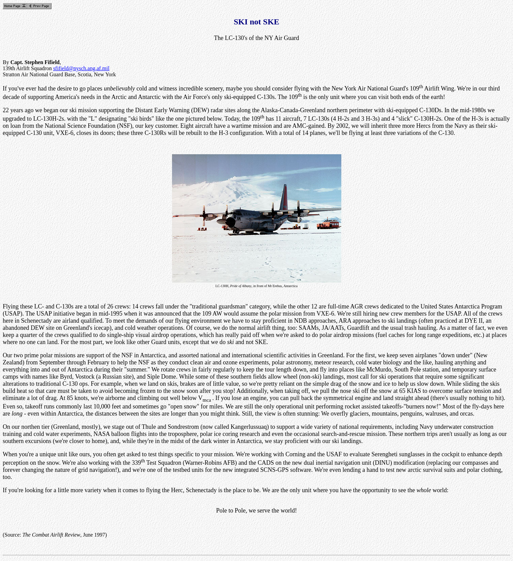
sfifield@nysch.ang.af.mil (81, 68)
